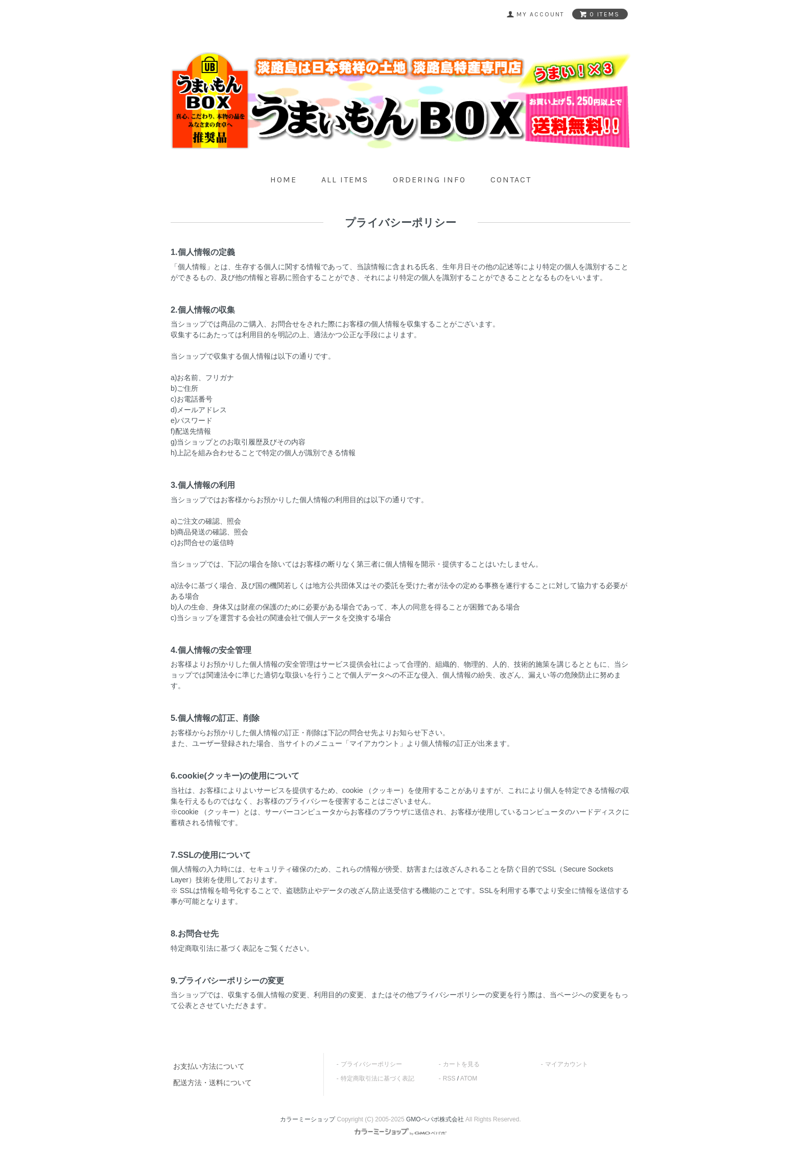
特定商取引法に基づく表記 (377, 1078)
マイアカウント (566, 1064)
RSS (449, 1078)
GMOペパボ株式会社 (435, 1119)
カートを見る (461, 1064)
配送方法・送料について (212, 1082)
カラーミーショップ (307, 1119)
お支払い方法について (209, 1066)
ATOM (469, 1078)
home (283, 179)
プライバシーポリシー (371, 1064)
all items (344, 179)
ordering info (429, 179)
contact (510, 179)
